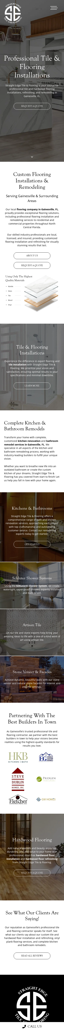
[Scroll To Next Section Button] (32, 157)
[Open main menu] (54, 8)
